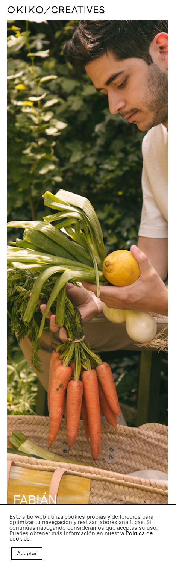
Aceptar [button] (27, 553)
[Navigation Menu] (165, 9)
